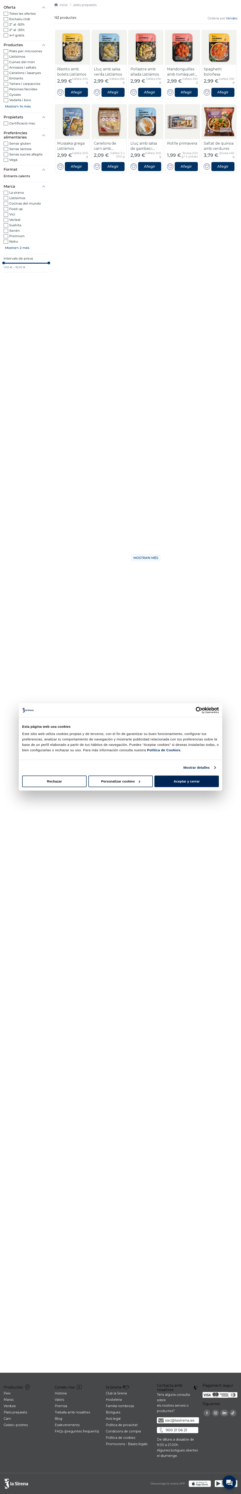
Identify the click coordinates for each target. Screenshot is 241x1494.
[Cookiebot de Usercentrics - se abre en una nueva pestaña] (199, 710)
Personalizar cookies (120, 781)
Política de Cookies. (163, 750)
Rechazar (54, 781)
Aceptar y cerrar (187, 781)
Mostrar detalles (196, 767)
